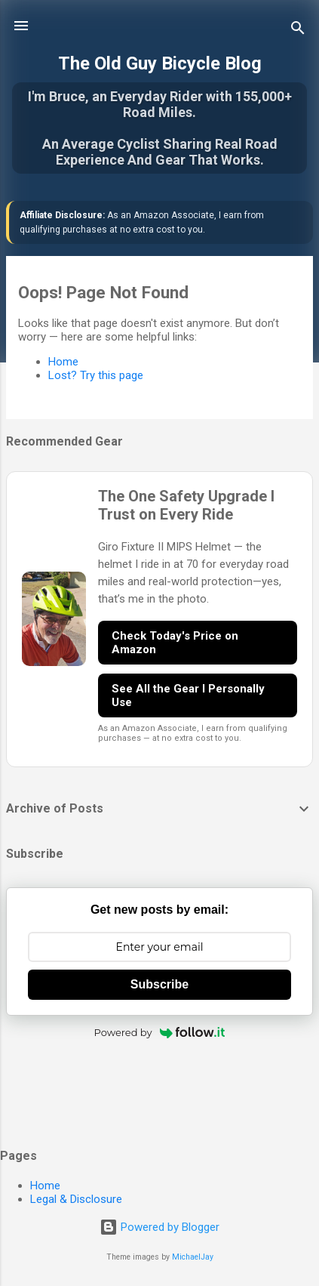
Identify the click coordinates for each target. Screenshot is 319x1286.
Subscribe (159, 984)
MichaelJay (192, 1257)
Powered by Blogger (159, 1227)
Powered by (159, 1032)
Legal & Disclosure (76, 1199)
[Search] (298, 31)
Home (63, 362)
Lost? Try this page (95, 375)
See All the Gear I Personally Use (188, 695)
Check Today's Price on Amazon (175, 642)
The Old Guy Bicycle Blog (160, 63)
